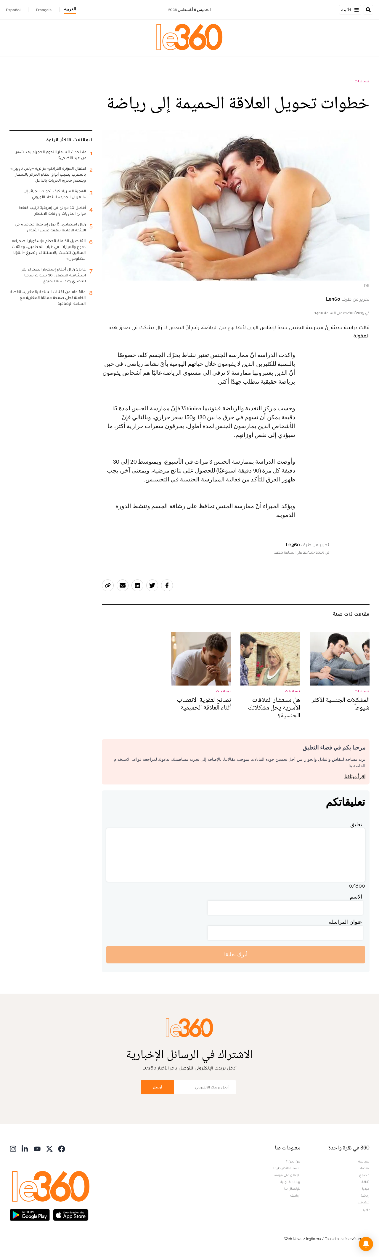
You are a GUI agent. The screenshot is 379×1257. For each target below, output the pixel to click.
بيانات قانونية (290, 1182)
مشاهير (364, 1202)
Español (13, 9)
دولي (366, 1209)
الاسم (356, 896)
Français (44, 9)
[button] (366, 1244)
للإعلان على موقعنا (286, 1175)
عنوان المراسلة (345, 922)
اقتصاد (364, 1168)
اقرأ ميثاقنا (354, 776)
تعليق (356, 824)
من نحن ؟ (293, 1161)
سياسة (364, 1161)
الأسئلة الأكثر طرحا (286, 1168)
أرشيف (295, 1195)
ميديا (366, 1188)
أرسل (157, 1087)
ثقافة (366, 1182)
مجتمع (364, 1175)
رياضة (365, 1195)
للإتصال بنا (292, 1188)
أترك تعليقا (236, 954)
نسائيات (362, 81)
